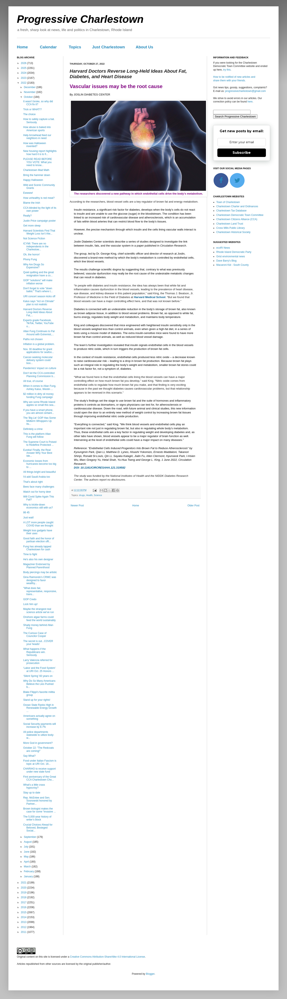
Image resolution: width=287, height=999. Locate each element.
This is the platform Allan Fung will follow (37, 435)
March (28, 866)
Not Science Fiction (34, 238)
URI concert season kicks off (39, 296)
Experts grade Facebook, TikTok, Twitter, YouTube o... (38, 323)
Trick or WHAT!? (32, 109)
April (27, 861)
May (26, 856)
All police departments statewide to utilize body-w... (38, 735)
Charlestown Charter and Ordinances (237, 206)
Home (22, 47)
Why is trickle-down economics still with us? (38, 506)
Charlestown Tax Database (231, 210)
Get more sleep (32, 225)
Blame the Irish (31, 202)
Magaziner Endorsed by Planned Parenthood (36, 566)
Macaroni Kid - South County (232, 264)
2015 (24, 912)
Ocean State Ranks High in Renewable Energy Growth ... (40, 708)
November (30, 92)
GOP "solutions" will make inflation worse (37, 282)
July (26, 846)
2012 (24, 927)
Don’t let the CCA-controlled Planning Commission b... (39, 375)
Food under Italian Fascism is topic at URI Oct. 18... (39, 762)
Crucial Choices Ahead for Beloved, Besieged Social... (38, 827)
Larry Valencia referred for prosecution (38, 662)
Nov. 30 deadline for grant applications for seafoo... (38, 351)
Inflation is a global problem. (39, 344)
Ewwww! (28, 192)
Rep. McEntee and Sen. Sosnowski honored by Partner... (37, 800)
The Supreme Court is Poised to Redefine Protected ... (39, 443)
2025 (24, 68)
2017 (24, 902)
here (250, 101)
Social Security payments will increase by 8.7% (39, 725)
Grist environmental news (230, 256)
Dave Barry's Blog (226, 260)
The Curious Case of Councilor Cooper (34, 635)
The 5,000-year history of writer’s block (37, 818)
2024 (24, 72)
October (29, 96)
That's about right (33, 481)
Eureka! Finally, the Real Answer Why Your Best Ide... (37, 453)
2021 (24, 882)
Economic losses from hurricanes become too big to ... (39, 464)
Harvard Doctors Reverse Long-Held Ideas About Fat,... (37, 312)
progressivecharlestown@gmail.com (245, 91)
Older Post (193, 505)
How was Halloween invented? (34, 145)
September (30, 836)
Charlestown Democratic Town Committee (239, 215)
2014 (24, 917)
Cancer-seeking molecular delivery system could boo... (38, 360)
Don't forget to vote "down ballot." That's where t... (38, 290)
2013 (24, 922)
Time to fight (30, 554)
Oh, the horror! (31, 254)
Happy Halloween (33, 180)
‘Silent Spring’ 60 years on (38, 676)
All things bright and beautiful (39, 471)
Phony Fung (30, 259)
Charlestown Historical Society (233, 232)
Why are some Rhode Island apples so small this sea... (39, 403)
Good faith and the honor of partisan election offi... (38, 540)
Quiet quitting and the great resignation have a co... (38, 274)
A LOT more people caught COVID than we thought (38, 524)
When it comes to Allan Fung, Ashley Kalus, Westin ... (39, 387)
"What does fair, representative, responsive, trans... (40, 591)
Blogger (150, 973)
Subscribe (242, 153)
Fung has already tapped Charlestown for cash (37, 548)
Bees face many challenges (38, 486)
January (29, 876)
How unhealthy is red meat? (39, 197)
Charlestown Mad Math (36, 170)
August (28, 841)
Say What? (29, 755)
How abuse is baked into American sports (37, 129)
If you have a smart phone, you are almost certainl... (38, 411)
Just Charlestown (108, 47)
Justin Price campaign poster (39, 220)
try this (226, 69)
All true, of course (33, 381)
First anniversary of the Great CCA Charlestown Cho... (39, 778)
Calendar (48, 47)
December (30, 87)
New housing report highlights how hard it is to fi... (40, 152)
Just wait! (28, 517)
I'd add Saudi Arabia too (36, 476)
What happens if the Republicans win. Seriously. (34, 652)
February (29, 871)
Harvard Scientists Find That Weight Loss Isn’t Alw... (39, 232)
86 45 (26, 512)
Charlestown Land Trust (229, 223)
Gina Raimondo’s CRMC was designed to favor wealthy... (39, 580)
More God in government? (38, 742)
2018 (24, 897)
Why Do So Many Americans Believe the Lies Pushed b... (39, 683)
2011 (24, 932)
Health (89, 495)
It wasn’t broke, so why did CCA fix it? (38, 103)
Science (98, 495)
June (27, 851)
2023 (24, 77)
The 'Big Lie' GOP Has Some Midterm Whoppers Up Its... (39, 420)
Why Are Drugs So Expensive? (33, 266)
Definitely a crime (33, 429)
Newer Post (77, 505)
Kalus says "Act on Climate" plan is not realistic (38, 303)
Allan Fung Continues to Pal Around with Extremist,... (39, 333)
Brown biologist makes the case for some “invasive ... (39, 810)
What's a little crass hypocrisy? (34, 786)
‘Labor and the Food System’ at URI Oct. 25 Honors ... (39, 669)
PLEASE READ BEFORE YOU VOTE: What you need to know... (37, 162)
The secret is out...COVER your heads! (38, 643)
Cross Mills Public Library (230, 227)
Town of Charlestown (228, 202)
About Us (144, 47)
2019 (24, 892)
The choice (29, 114)
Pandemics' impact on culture (39, 368)
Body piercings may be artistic (40, 572)
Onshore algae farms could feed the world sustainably (39, 618)
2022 (24, 82)
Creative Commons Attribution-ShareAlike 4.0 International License (107, 956)
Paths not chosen (33, 339)
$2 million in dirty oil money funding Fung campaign (38, 395)
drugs (82, 495)
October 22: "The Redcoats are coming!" (38, 749)
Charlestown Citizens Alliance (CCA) (236, 219)
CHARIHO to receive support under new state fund (39, 770)
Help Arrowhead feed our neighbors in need (37, 137)
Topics (75, 47)
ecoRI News (223, 247)
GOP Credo (29, 599)
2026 (24, 63)
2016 (24, 907)
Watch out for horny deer (37, 491)
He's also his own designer (38, 559)
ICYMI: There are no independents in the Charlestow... (36, 246)
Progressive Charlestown (80, 19)
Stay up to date (31, 792)
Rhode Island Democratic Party (233, 252)
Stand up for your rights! (36, 699)
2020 (24, 887)
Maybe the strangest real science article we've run (38, 610)
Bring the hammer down (36, 175)
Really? (27, 215)
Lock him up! (30, 604)
